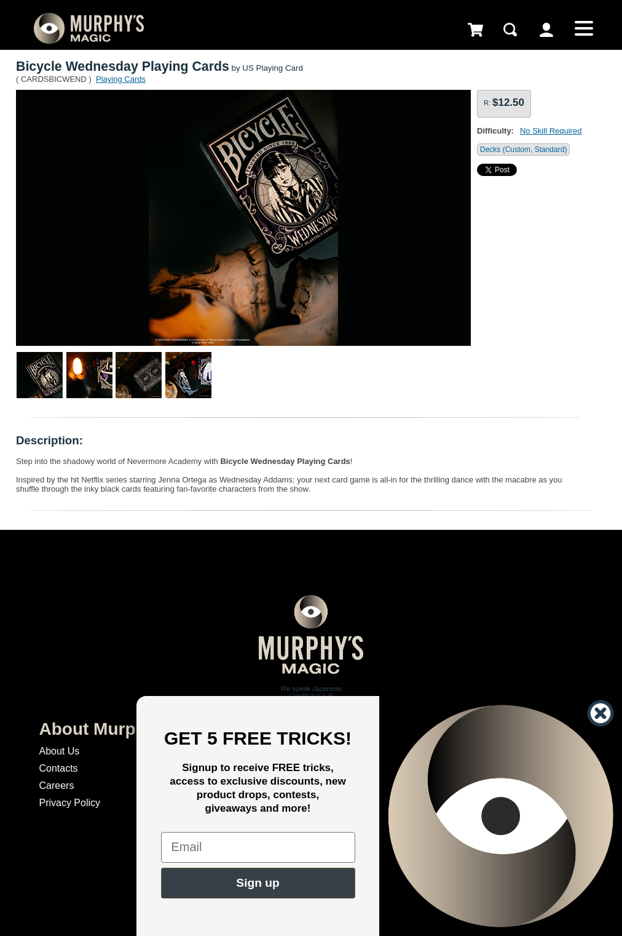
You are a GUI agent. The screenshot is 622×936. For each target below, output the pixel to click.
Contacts (58, 768)
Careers (56, 785)
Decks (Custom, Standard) (523, 149)
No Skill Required (550, 130)
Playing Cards (121, 79)
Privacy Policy (69, 803)
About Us (59, 751)
